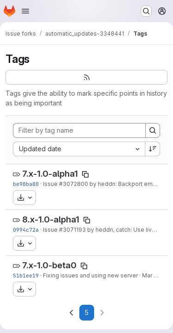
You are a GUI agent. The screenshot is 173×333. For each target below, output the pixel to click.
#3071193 (72, 229)
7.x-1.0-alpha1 (50, 173)
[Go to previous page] (71, 313)
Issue (51, 183)
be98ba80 (26, 183)
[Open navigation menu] (25, 11)
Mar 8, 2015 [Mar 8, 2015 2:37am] (157, 275)
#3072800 (73, 183)
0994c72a (26, 229)
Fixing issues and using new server (90, 275)
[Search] (152, 130)
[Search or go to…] (146, 11)
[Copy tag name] (85, 174)
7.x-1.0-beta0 (49, 265)
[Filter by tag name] (79, 130)
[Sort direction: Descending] (152, 149)
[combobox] (79, 149)
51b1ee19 (26, 275)
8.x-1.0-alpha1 (50, 219)
